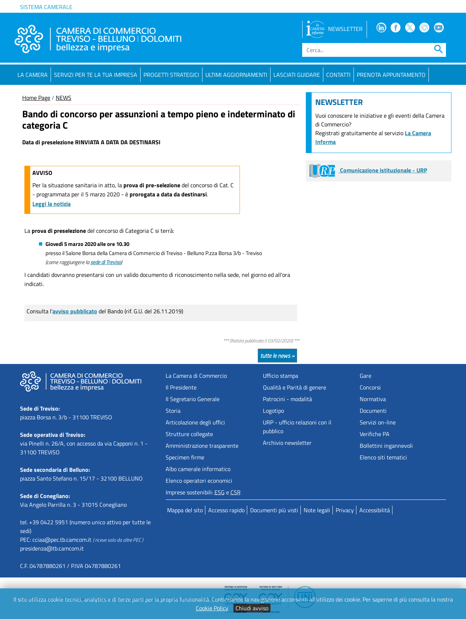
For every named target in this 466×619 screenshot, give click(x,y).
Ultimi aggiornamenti (236, 74)
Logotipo (273, 410)
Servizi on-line (378, 422)
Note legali (317, 510)
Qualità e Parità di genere (294, 387)
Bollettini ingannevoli (386, 445)
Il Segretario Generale (193, 399)
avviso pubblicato (74, 311)
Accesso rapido (226, 510)
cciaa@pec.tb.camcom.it (61, 539)
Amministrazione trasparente (202, 445)
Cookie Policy (212, 608)
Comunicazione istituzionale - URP (368, 170)
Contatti (338, 74)
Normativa (373, 399)
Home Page (36, 97)
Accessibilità (374, 510)
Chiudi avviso (252, 608)
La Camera (32, 74)
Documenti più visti (274, 510)
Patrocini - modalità (287, 399)
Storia (173, 410)
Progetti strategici (171, 74)
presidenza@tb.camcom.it (52, 548)
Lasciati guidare (296, 74)
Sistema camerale (46, 7)
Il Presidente (181, 387)
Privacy (345, 510)
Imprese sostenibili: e (203, 492)
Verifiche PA (375, 434)
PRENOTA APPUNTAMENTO (391, 74)
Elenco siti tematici (383, 457)
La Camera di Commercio (196, 375)
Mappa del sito (185, 510)
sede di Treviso (105, 262)
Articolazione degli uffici (195, 422)
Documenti (373, 410)
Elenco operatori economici (199, 480)
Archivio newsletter (287, 442)
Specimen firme (185, 457)
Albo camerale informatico (198, 469)
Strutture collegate (189, 434)
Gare (365, 375)
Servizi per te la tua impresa (95, 74)
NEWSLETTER (334, 28)
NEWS (63, 97)
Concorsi (370, 387)
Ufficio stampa (280, 375)
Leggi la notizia (51, 203)
